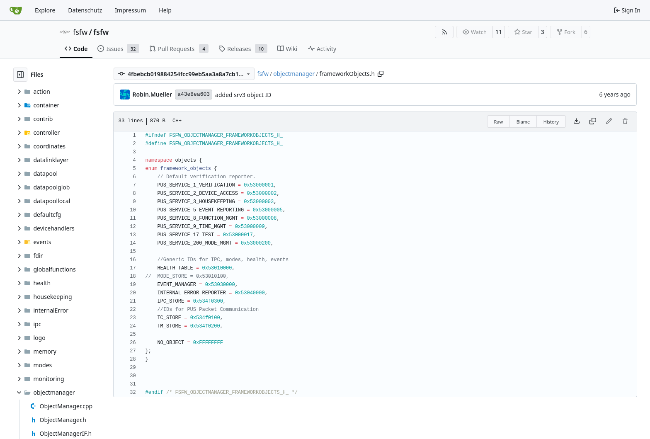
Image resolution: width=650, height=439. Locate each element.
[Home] (15, 10)
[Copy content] (592, 121)
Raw (498, 122)
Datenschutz (85, 10)
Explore (45, 10)
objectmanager (294, 74)
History (551, 122)
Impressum (130, 10)
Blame (523, 122)
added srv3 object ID (243, 95)
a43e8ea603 (193, 94)
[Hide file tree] (20, 75)
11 (498, 32)
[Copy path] (380, 74)
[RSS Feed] (444, 32)
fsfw (80, 32)
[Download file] (576, 121)
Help (165, 10)
